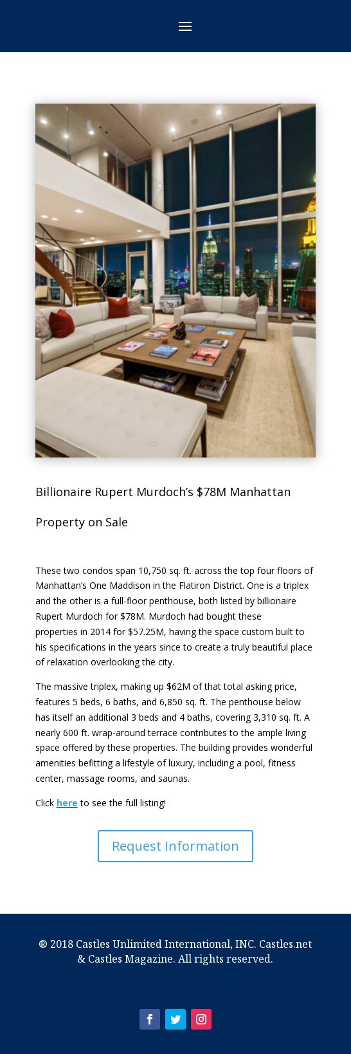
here (67, 803)
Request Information (175, 846)
